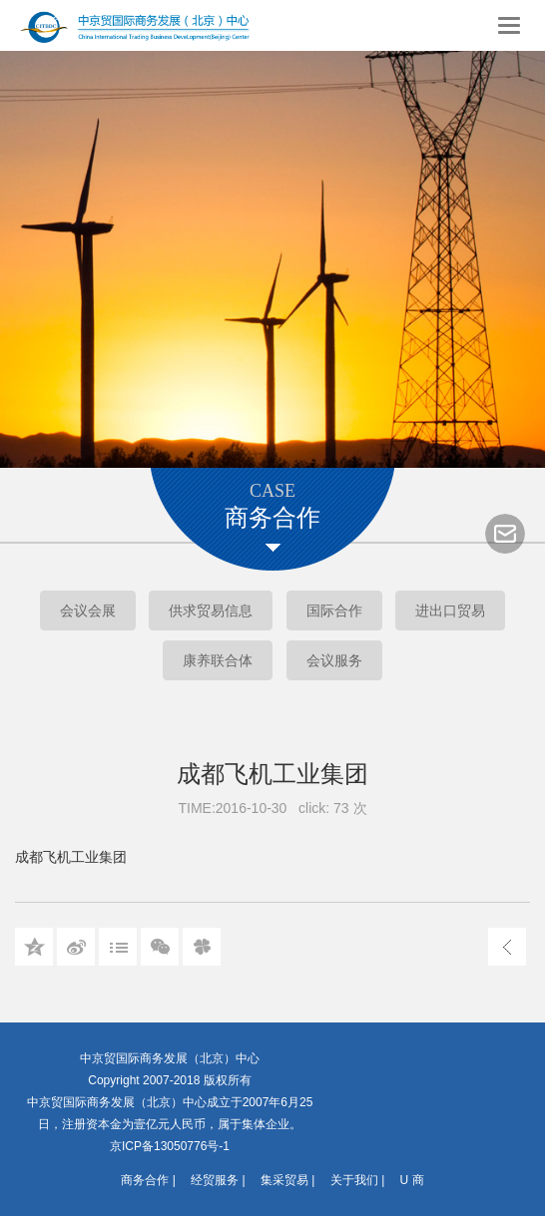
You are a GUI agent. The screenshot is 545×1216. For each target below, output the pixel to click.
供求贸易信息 (211, 610)
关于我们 (354, 1180)
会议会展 (88, 610)
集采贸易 (284, 1180)
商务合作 (145, 1180)
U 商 (412, 1180)
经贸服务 (215, 1180)
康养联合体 (218, 660)
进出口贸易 (450, 610)
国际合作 (334, 610)
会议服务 (334, 660)
